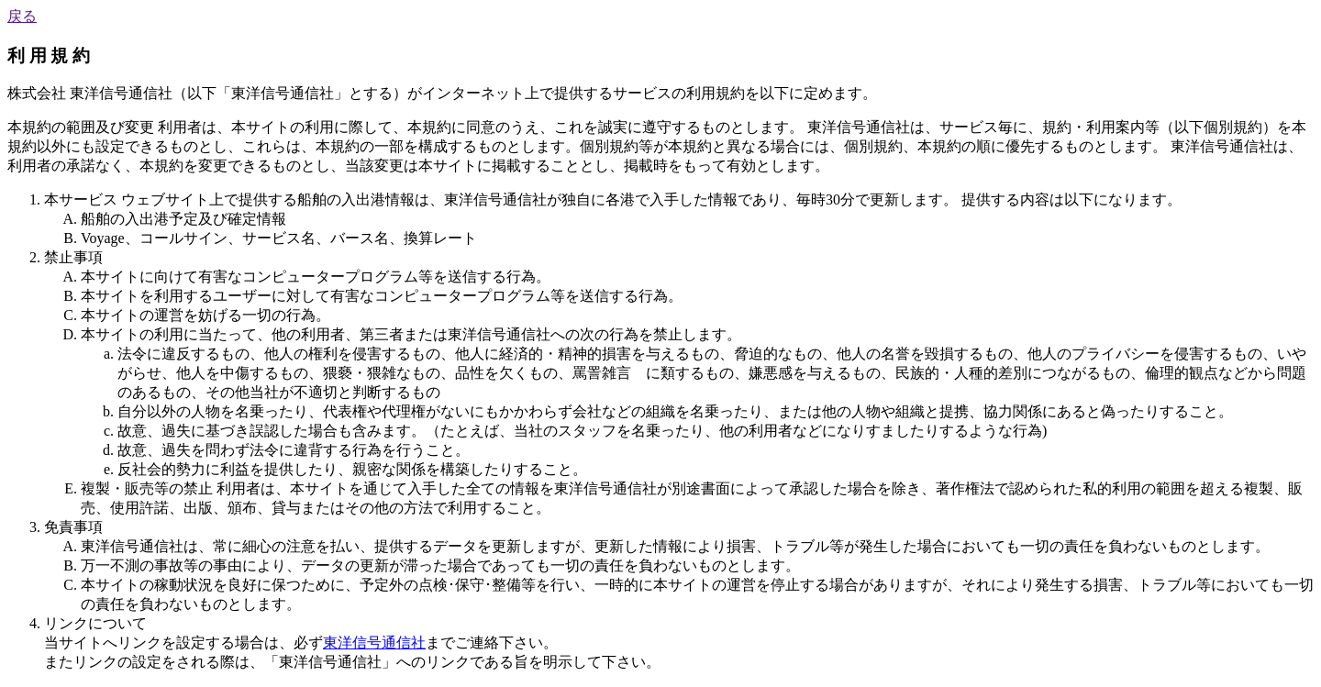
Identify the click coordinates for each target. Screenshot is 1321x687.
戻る (22, 16)
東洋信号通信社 (374, 642)
